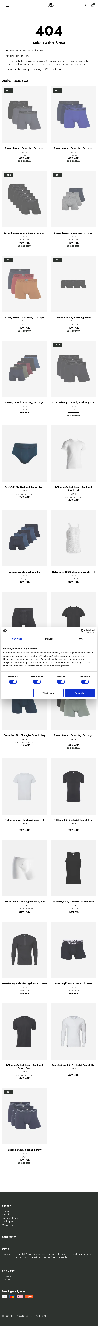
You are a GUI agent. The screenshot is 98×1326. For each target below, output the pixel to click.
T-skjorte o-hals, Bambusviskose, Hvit (24, 820)
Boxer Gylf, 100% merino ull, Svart (73, 983)
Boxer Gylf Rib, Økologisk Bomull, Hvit (24, 901)
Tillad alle (79, 693)
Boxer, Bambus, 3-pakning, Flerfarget (24, 148)
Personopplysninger (11, 1218)
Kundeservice (8, 1211)
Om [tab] (81, 639)
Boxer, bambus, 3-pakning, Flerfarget (73, 148)
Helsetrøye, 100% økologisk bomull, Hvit (73, 572)
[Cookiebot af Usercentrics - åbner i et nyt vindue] (83, 631)
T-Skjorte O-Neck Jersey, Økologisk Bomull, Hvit (73, 489)
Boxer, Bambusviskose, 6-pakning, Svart (24, 233)
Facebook (6, 1276)
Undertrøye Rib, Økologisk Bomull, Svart (73, 901)
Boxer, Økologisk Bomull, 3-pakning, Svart (74, 402)
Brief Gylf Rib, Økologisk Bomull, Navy (25, 487)
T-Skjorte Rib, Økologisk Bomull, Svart (73, 820)
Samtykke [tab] (17, 639)
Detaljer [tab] (49, 639)
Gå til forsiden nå (53, 69)
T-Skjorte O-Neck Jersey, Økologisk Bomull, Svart (24, 1067)
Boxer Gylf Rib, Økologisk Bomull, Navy (24, 735)
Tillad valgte (48, 693)
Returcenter (9, 1236)
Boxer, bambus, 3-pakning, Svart (74, 317)
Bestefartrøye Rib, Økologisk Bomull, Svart (24, 983)
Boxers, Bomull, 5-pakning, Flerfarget (24, 402)
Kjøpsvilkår (6, 1214)
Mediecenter (7, 1225)
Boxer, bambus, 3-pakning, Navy (24, 1149)
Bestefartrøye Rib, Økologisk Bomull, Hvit (73, 1065)
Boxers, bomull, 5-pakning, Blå (24, 572)
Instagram (6, 1279)
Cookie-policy (8, 1221)
